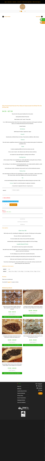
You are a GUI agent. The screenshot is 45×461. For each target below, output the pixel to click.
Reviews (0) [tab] (22, 186)
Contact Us (19, 1)
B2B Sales (19, 350)
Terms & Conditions (21, 364)
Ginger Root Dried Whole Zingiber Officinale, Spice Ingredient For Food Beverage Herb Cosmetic (12, 269)
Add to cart (13, 166)
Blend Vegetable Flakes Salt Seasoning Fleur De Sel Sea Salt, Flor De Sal (32, 298)
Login (6, 1)
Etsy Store (14, 1)
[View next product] (42, 17)
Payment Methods (21, 354)
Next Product (38, 17)
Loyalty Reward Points (22, 352)
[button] (6, 159)
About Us (19, 348)
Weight (4, 152)
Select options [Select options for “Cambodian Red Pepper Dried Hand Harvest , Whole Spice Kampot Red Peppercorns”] (12, 303)
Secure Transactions (21, 359)
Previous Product (7, 17)
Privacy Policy (20, 357)
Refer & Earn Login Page (27, 1)
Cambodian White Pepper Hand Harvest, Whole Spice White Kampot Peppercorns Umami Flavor (33, 269)
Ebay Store (10, 1)
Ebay (40, 355)
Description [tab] (22, 180)
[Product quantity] (5, 166)
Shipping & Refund (21, 361)
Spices (10, 173)
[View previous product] (3, 17)
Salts (7, 173)
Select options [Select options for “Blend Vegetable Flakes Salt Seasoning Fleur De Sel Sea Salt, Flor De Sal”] (33, 303)
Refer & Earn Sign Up (36, 1)
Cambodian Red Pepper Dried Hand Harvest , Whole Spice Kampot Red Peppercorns (12, 298)
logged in (9, 243)
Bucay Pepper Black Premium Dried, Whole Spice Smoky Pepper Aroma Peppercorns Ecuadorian (12, 326)
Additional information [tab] (22, 183)
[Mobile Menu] (25, 11)
